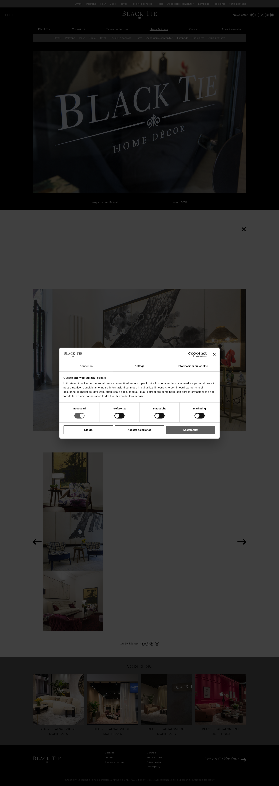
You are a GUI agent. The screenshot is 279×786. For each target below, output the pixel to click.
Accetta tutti (190, 429)
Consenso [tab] (86, 365)
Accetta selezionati (139, 429)
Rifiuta (88, 429)
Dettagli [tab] (139, 365)
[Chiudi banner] (214, 354)
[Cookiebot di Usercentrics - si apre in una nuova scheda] (191, 354)
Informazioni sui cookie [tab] (193, 365)
